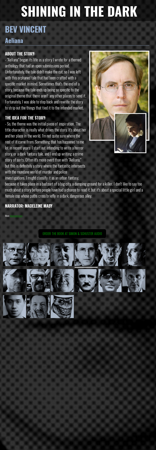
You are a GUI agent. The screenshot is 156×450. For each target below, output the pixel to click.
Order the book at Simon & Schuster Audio (72, 233)
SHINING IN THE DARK (79, 10)
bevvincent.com (16, 215)
